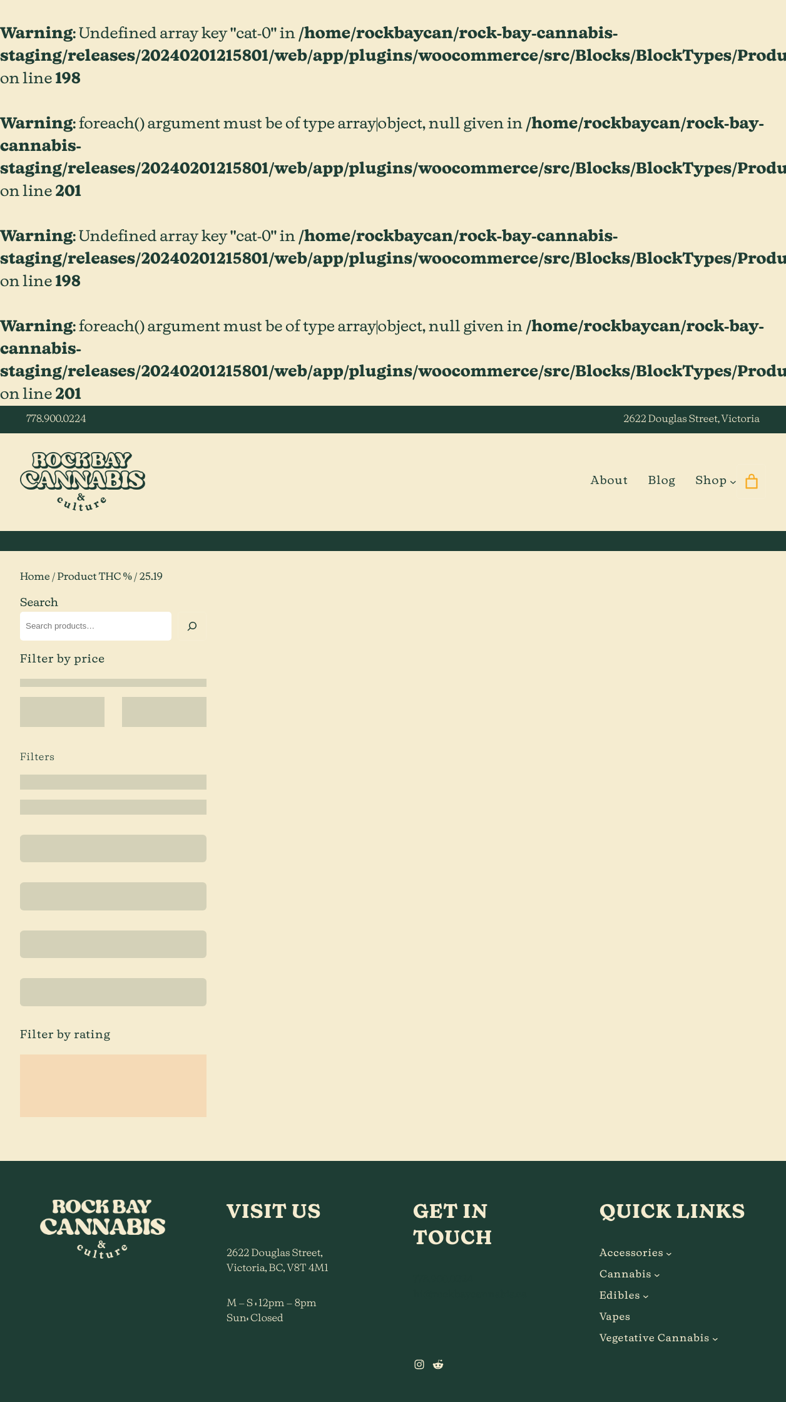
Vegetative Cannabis (655, 1339)
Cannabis (625, 1275)
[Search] (192, 626)
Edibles (620, 1296)
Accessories (631, 1254)
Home (35, 577)
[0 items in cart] (751, 481)
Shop (711, 481)
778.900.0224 (56, 420)
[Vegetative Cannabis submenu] (715, 1339)
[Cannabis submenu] (657, 1275)
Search (39, 603)
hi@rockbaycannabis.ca (469, 1295)
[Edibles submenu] (646, 1296)
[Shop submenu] (733, 481)
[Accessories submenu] (669, 1253)
